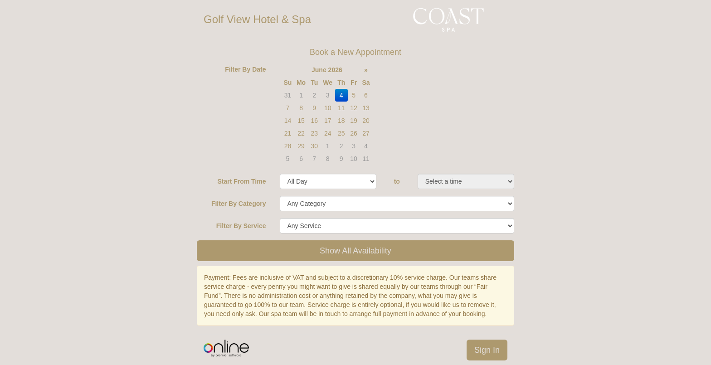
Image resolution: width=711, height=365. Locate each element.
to (397, 181)
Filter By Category (238, 203)
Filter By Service (241, 225)
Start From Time (241, 181)
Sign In (487, 350)
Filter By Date (245, 69)
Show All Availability (355, 250)
